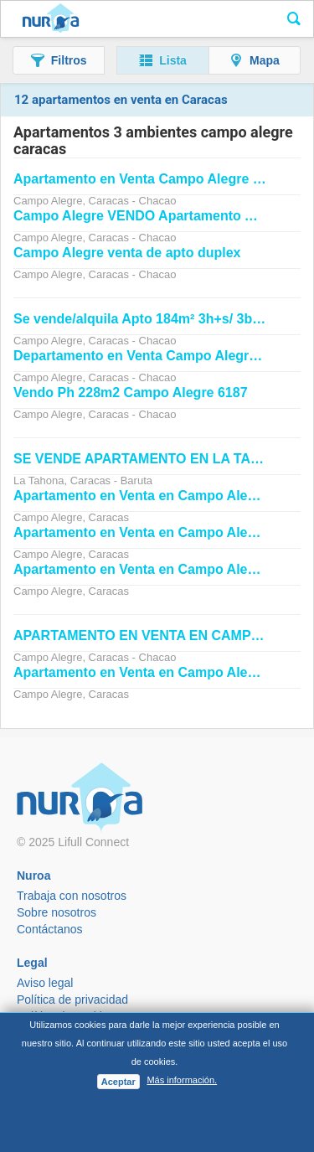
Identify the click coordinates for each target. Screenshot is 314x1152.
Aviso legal (45, 982)
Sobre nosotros (56, 912)
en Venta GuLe (150, 179)
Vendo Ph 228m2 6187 (130, 392)
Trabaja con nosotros (71, 895)
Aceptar (118, 1082)
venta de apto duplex (126, 252)
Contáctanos (50, 929)
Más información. (182, 1080)
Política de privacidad (72, 999)
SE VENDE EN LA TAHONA (151, 459)
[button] (59, 60)
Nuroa (50, 19)
